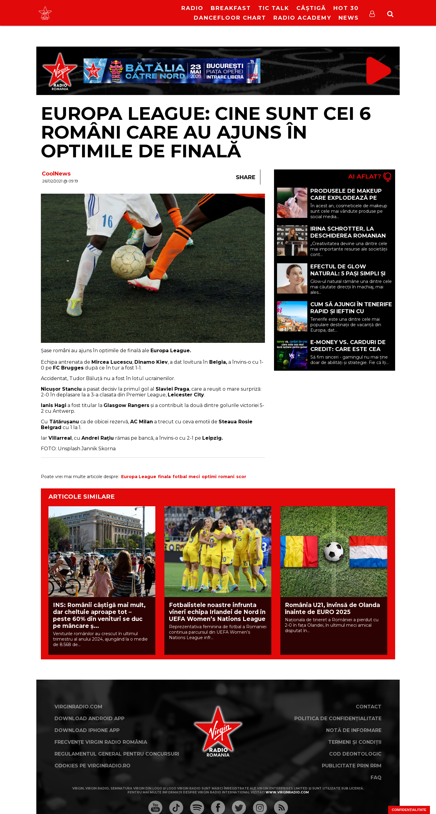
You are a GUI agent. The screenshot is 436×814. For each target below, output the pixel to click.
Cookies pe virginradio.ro (92, 766)
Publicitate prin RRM (352, 766)
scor (241, 476)
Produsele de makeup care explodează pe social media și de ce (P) (348, 198)
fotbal (180, 476)
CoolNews (56, 173)
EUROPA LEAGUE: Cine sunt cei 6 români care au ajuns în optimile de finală (206, 132)
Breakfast (231, 8)
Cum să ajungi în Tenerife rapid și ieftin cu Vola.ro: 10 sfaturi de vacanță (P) (351, 315)
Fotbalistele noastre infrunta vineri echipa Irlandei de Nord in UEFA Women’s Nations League (217, 612)
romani (226, 476)
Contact (369, 707)
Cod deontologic (355, 754)
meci (194, 476)
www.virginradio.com (287, 792)
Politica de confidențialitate (338, 718)
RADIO (192, 8)
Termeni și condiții (355, 742)
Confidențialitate (409, 810)
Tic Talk (273, 8)
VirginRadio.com (78, 707)
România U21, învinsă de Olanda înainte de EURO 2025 (332, 608)
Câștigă (311, 8)
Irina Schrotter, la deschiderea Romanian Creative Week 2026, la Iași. (348, 239)
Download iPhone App (87, 730)
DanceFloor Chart (230, 18)
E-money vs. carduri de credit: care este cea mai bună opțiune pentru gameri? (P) (350, 352)
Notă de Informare (354, 730)
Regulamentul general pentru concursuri (116, 754)
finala (164, 476)
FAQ (376, 777)
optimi (209, 476)
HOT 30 (346, 8)
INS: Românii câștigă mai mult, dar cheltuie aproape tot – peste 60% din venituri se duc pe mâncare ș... (99, 615)
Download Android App (89, 718)
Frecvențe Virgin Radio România (100, 742)
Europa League (138, 476)
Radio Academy (302, 18)
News (349, 18)
